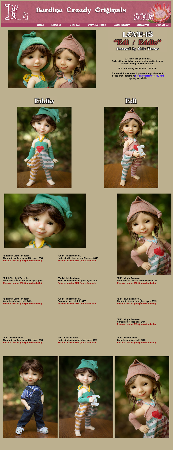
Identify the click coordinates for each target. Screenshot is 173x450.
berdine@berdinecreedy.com (149, 76)
